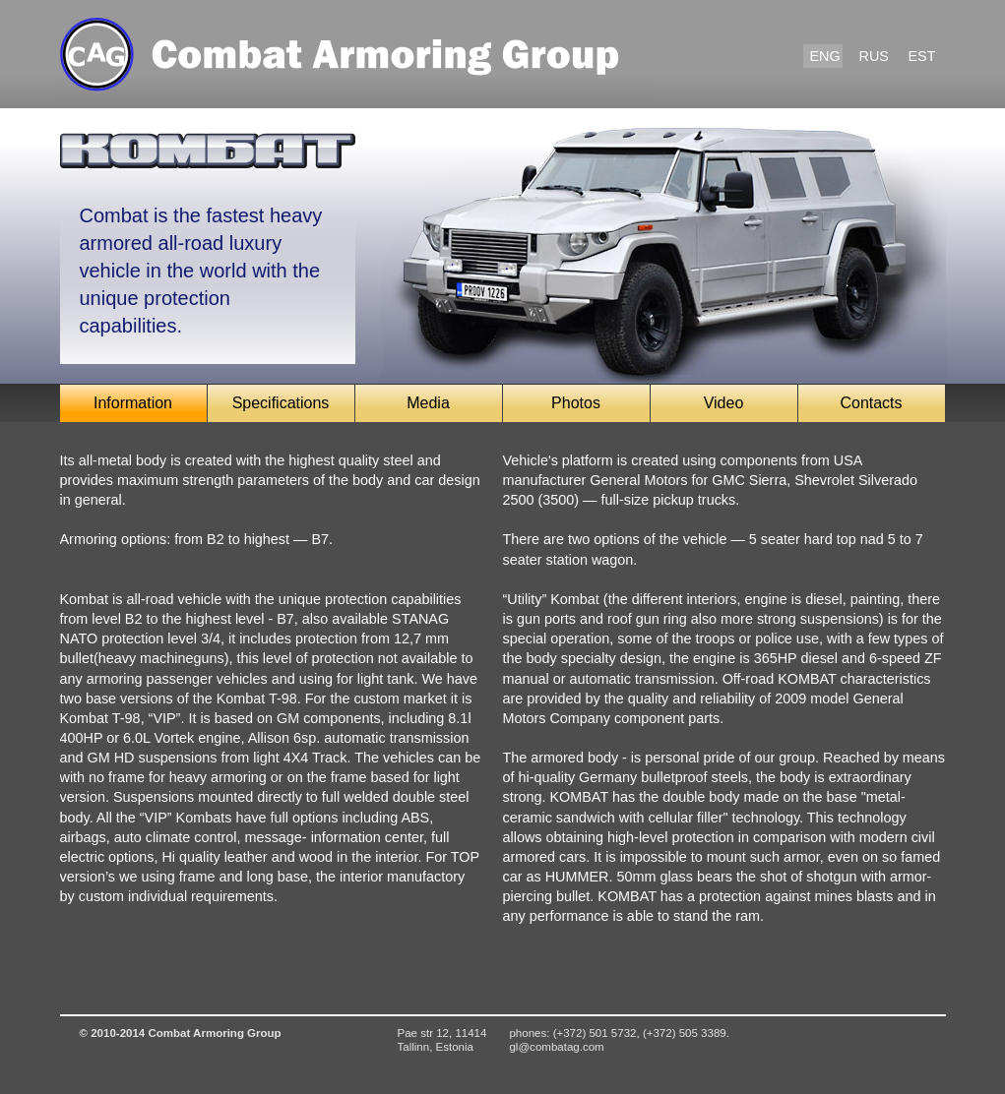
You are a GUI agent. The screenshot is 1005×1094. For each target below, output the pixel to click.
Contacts (871, 403)
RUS (874, 56)
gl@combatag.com (556, 1047)
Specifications (281, 403)
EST (922, 56)
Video (724, 403)
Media (428, 403)
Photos (575, 403)
